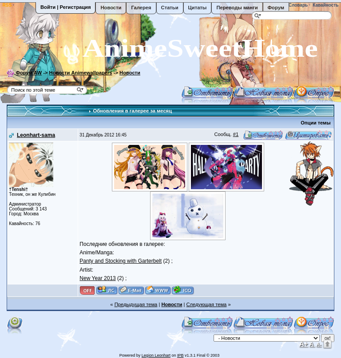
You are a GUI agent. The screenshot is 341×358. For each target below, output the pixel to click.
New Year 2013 (97, 278)
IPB (180, 355)
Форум (276, 7)
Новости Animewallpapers (80, 72)
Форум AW (29, 72)
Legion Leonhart (156, 355)
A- (318, 344)
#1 (235, 134)
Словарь (297, 5)
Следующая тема (206, 304)
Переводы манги (237, 7)
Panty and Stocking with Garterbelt (120, 261)
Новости (110, 7)
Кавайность (325, 5)
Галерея (141, 7)
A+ (303, 343)
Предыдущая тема (136, 304)
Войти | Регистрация (65, 7)
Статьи (169, 7)
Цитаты (197, 7)
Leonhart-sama (36, 135)
